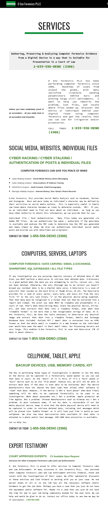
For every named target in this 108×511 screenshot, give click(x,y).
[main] (54, 27)
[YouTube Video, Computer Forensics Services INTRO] (26, 90)
